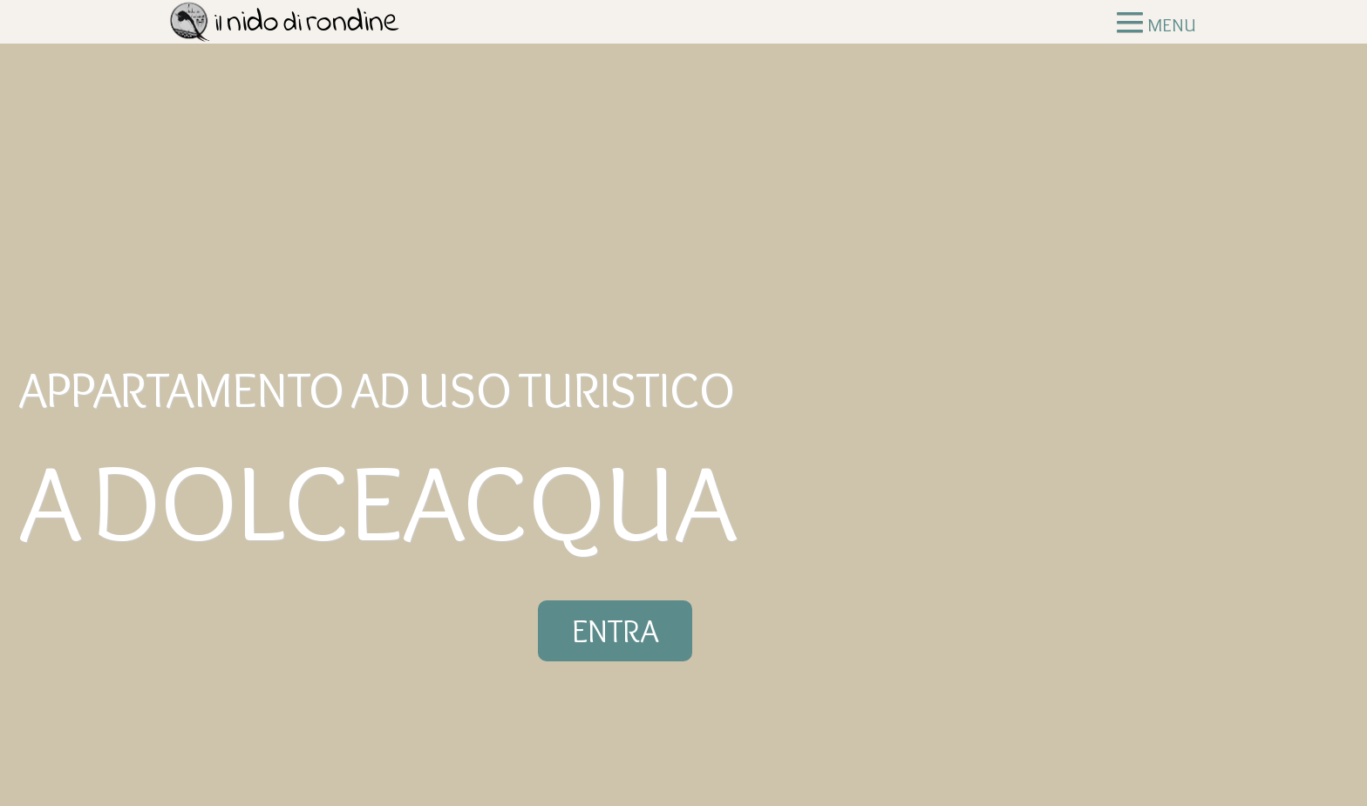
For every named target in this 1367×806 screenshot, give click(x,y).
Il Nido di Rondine (289, 28)
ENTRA (615, 631)
